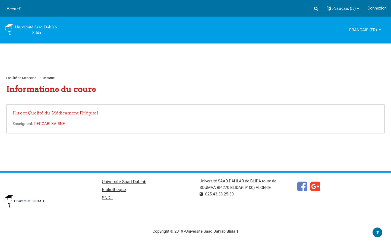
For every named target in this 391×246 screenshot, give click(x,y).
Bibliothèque (114, 190)
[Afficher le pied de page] (377, 232)
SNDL (107, 198)
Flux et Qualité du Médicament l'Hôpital (55, 113)
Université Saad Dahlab (124, 182)
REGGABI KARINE (51, 124)
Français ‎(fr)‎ (363, 29)
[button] (316, 8)
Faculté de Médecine (21, 78)
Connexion (377, 8)
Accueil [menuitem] (14, 8)
